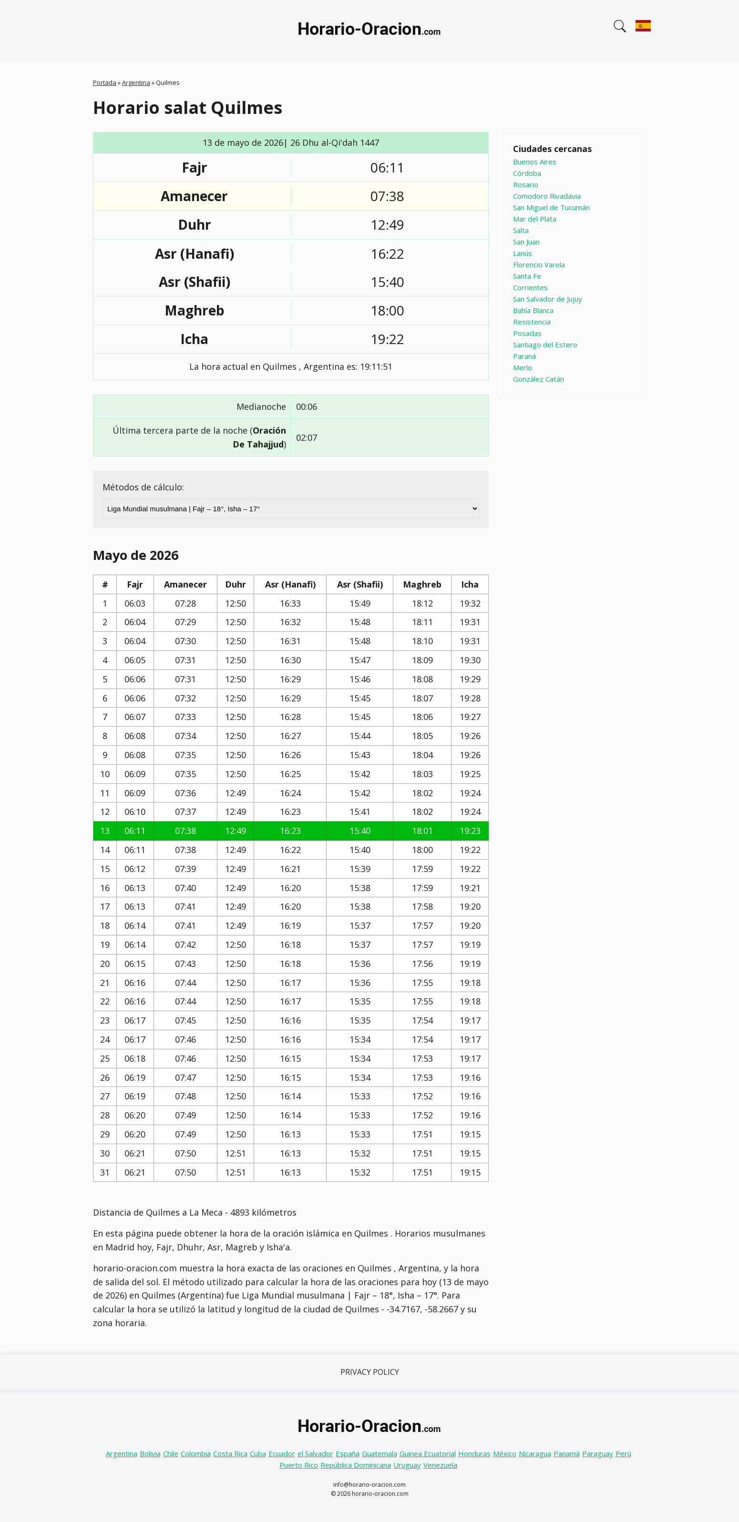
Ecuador (281, 1453)
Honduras (474, 1453)
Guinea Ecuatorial (428, 1453)
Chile (170, 1453)
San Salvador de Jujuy (547, 299)
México (504, 1453)
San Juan (526, 241)
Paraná (524, 356)
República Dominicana (355, 1465)
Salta (521, 230)
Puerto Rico (298, 1465)
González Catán (538, 379)
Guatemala (379, 1453)
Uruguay (407, 1465)
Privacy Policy (369, 1372)
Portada (104, 82)
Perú (623, 1453)
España (347, 1453)
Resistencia (532, 321)
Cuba (258, 1453)
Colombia (196, 1453)
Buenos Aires (534, 161)
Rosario (525, 184)
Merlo (522, 367)
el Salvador (315, 1453)
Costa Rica (230, 1453)
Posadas (527, 333)
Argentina (136, 82)
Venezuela (440, 1465)
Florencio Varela (539, 264)
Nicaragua (535, 1453)
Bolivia (150, 1453)
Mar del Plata (534, 218)
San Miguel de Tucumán (551, 207)
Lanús (522, 253)
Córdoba (527, 173)
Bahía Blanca (533, 310)
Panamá (567, 1453)
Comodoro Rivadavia (547, 196)
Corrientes (530, 287)
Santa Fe (527, 276)
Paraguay (597, 1453)
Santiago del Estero (545, 344)
